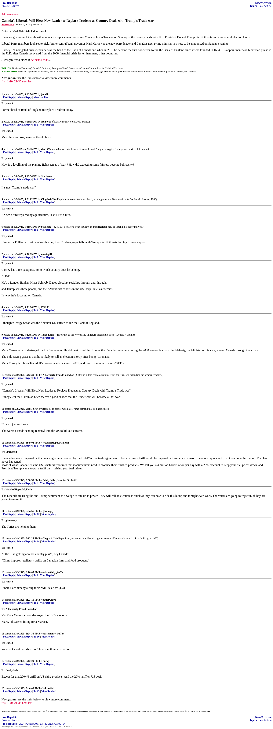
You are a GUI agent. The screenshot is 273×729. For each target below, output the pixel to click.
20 (3, 688)
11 (3, 408)
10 (3, 375)
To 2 (36, 310)
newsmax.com (39, 59)
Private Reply (24, 97)
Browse (6, 6)
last (30, 81)
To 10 (37, 636)
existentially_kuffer (53, 572)
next (24, 81)
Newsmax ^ (8, 24)
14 (3, 511)
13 (3, 480)
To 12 (37, 514)
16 (3, 572)
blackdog (46, 226)
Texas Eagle (47, 334)
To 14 (37, 541)
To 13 (37, 691)
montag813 (47, 254)
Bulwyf (46, 661)
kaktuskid (47, 688)
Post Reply (9, 97)
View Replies (41, 97)
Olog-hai (46, 199)
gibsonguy (48, 511)
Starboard (47, 176)
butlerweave (49, 599)
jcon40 (45, 94)
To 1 (36, 124)
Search (15, 6)
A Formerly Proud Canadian (58, 375)
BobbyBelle (48, 480)
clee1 (44, 149)
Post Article (265, 6)
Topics (253, 6)
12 (3, 442)
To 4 (36, 483)
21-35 (17, 81)
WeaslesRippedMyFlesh (55, 442)
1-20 (10, 81)
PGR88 (45, 307)
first (4, 81)
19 (3, 661)
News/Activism (263, 3)
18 (3, 633)
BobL (45, 408)
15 (3, 538)
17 (3, 599)
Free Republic (9, 3)
